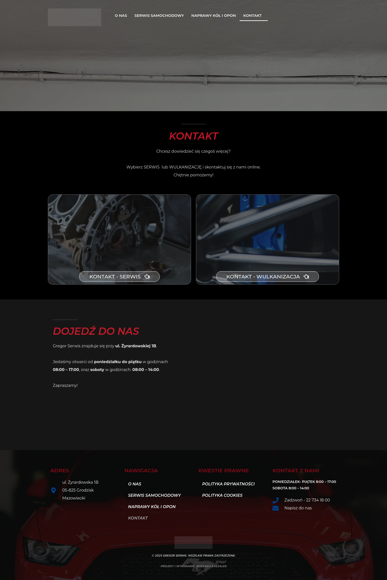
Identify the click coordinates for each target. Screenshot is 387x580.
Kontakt (252, 15)
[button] (254, 15)
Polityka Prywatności (228, 484)
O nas (121, 15)
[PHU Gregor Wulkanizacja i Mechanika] (264, 362)
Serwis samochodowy (159, 15)
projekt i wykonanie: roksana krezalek (193, 566)
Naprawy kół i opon (213, 15)
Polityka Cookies (222, 495)
